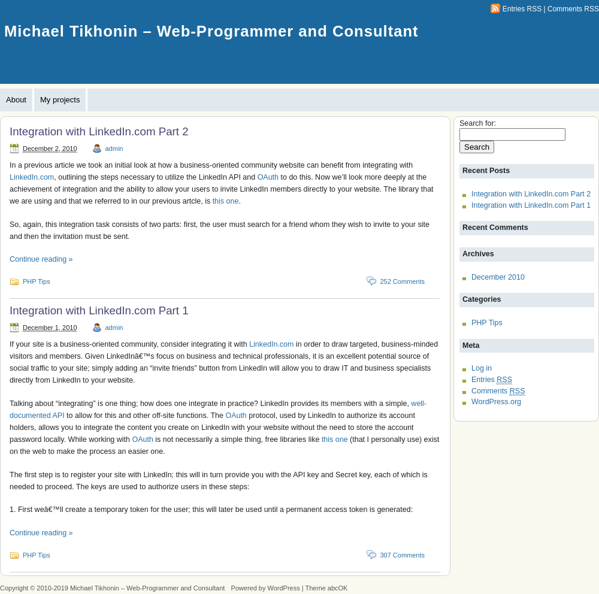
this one (226, 201)
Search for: (477, 123)
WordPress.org (496, 402)
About (16, 99)
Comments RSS (573, 9)
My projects (60, 99)
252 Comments (402, 281)
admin (114, 148)
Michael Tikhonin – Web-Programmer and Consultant (211, 31)
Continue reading (41, 259)
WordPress (284, 588)
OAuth (268, 177)
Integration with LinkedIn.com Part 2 (99, 131)
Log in (481, 368)
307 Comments (402, 555)
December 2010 (498, 277)
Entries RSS (522, 9)
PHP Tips (36, 281)
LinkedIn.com (32, 177)
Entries (491, 379)
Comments (498, 391)
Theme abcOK (326, 588)
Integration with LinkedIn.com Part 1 (99, 310)
